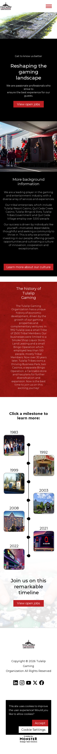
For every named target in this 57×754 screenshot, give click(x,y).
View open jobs (28, 104)
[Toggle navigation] (49, 6)
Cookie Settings (33, 730)
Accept (40, 723)
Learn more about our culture (28, 267)
